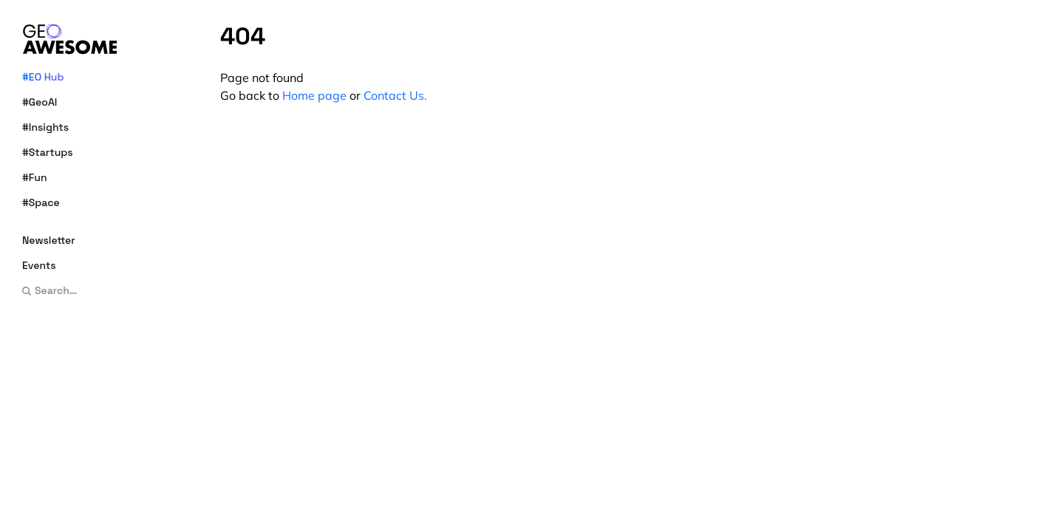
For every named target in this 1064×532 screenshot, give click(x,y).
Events (39, 265)
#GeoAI (39, 102)
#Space (41, 202)
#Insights (45, 127)
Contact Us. (395, 95)
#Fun (34, 177)
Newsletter (48, 240)
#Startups (47, 152)
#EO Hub (43, 76)
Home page (314, 95)
